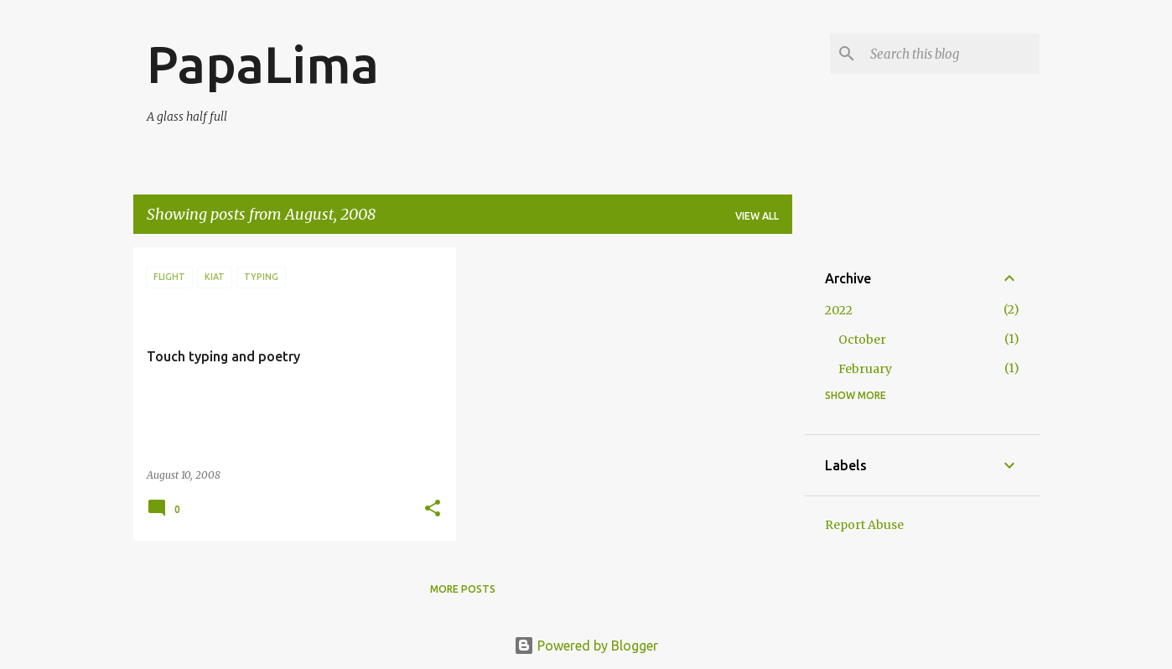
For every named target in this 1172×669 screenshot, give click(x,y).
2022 (839, 310)
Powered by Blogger (586, 645)
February (865, 368)
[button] (433, 509)
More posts (462, 588)
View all (757, 215)
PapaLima (263, 63)
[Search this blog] (951, 54)
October (862, 339)
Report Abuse (864, 524)
